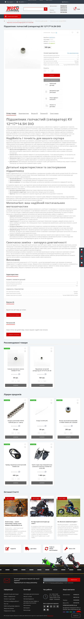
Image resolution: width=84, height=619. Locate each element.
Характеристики (24, 113)
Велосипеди (27, 610)
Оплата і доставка (32, 3)
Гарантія (13, 548)
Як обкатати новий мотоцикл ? (67, 521)
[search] (45, 9)
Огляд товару (11, 113)
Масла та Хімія (28, 596)
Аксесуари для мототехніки (31, 594)
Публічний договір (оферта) (11, 606)
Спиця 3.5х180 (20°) (42, 420)
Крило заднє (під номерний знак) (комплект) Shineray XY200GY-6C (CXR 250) (42, 466)
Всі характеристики (73, 53)
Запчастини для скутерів (41, 21)
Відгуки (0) (34, 113)
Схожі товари (54, 113)
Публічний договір (53, 84)
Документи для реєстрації (54, 91)
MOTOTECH (52, 37)
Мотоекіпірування (29, 599)
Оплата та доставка (53, 105)
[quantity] (15, 381)
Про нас (6, 603)
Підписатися (74, 579)
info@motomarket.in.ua (70, 605)
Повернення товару (9, 611)
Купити (52, 75)
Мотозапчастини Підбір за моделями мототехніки (20, 21)
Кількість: (46, 68)
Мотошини (27, 608)
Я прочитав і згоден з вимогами (59, 582)
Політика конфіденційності (56, 582)
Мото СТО (72, 548)
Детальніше (50, 615)
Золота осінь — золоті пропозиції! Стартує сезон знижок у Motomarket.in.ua (13, 523)
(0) (56, 32)
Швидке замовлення (51, 80)
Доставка (33, 548)
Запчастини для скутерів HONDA (58, 21)
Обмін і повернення (9, 596)
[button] (21, 2)
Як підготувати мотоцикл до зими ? (40, 522)
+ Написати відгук (13, 315)
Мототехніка (27, 605)
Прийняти (75, 615)
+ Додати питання (13, 334)
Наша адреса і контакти (54, 98)
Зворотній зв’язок (9, 608)
